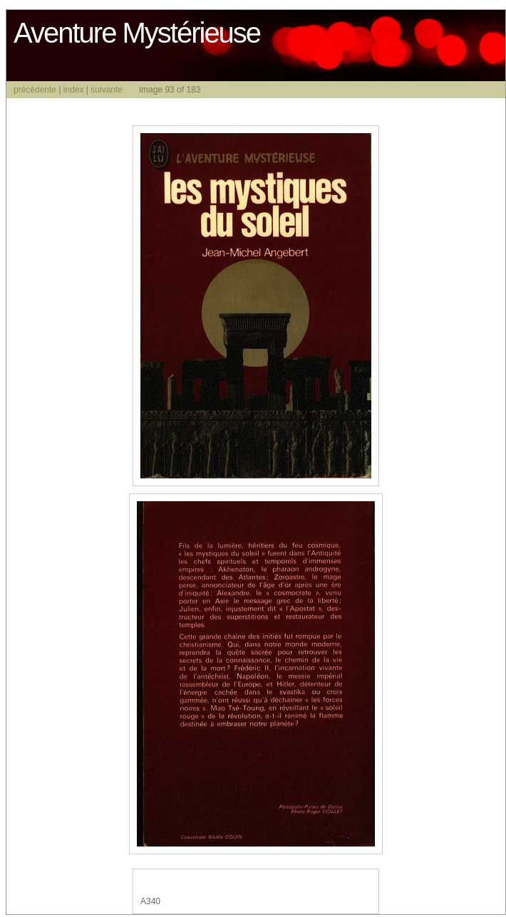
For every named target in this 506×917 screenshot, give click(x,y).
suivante (107, 90)
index (73, 90)
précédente (35, 90)
